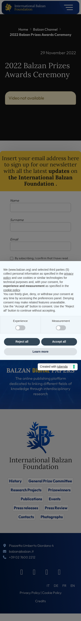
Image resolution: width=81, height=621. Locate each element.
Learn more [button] (40, 351)
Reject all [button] (21, 341)
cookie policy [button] (11, 290)
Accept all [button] (59, 341)
